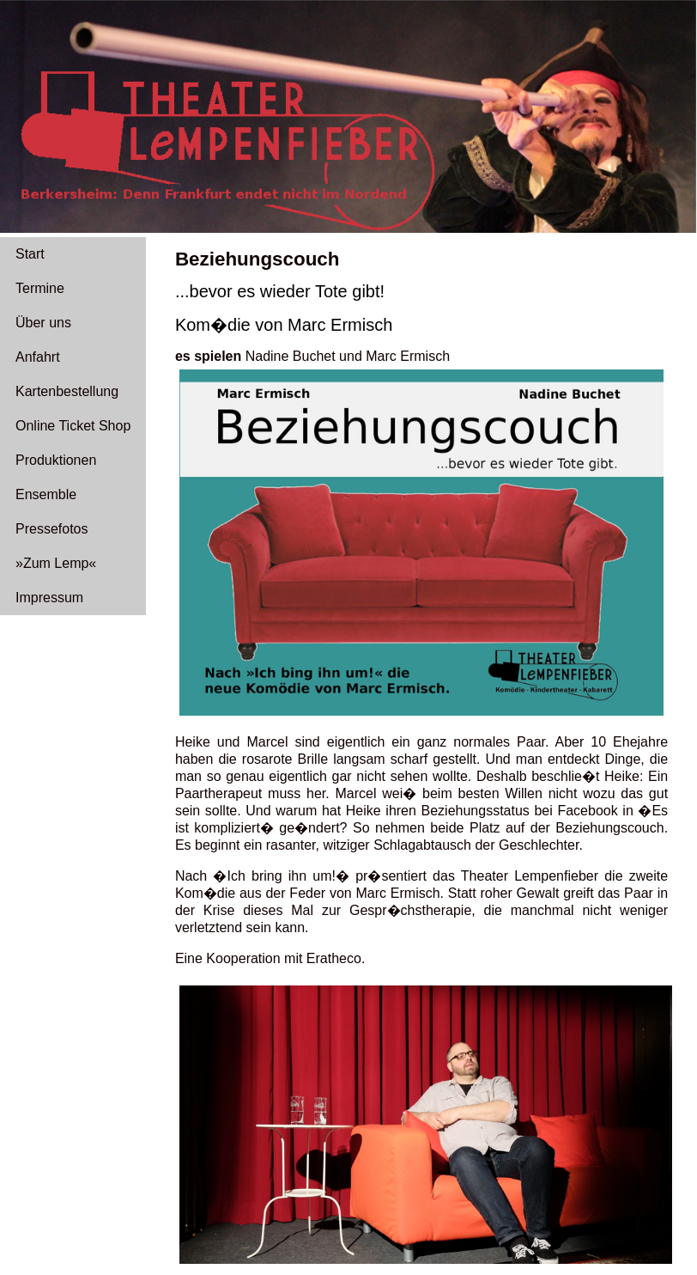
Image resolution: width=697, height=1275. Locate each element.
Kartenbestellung (66, 391)
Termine (39, 288)
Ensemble (45, 494)
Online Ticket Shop (72, 425)
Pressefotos (51, 529)
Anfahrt (37, 357)
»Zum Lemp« (55, 563)
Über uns (43, 322)
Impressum (49, 597)
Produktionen (55, 460)
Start (30, 254)
